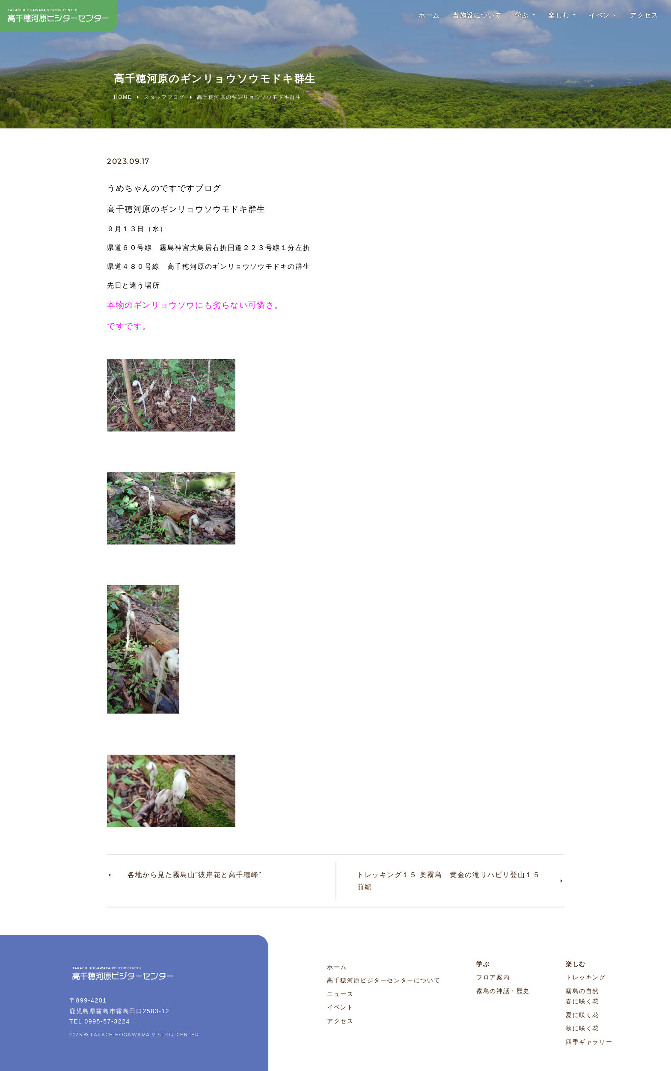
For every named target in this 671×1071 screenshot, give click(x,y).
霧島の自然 (582, 991)
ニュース (340, 994)
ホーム (413, 17)
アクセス (642, 17)
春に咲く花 (582, 1001)
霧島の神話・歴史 (503, 991)
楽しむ (551, 17)
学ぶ (512, 17)
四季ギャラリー (589, 1041)
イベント (598, 17)
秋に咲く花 (582, 1028)
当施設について (464, 17)
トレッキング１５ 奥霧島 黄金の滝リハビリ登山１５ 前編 (452, 880)
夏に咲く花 (582, 1015)
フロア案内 (493, 977)
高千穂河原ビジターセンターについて (383, 980)
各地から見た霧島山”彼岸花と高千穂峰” (194, 874)
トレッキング (586, 977)
